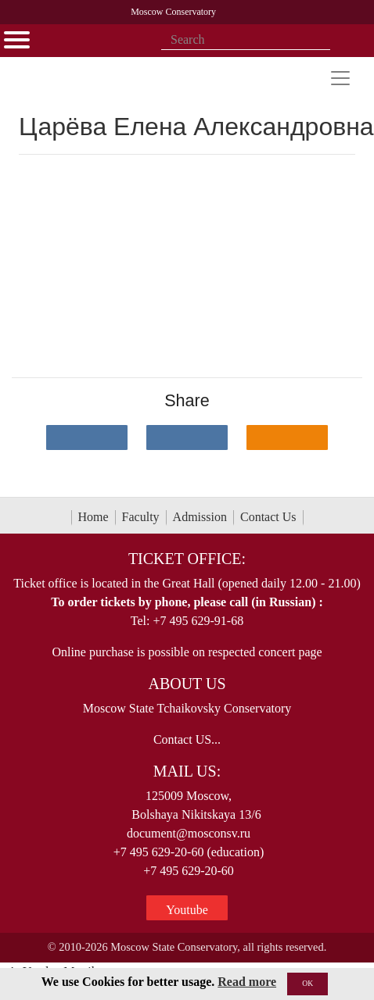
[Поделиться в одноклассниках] (287, 437)
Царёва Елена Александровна (196, 126)
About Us (186, 683)
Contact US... (187, 739)
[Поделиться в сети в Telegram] (187, 437)
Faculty (141, 516)
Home (93, 516)
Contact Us (268, 516)
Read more (247, 981)
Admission (200, 516)
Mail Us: (187, 771)
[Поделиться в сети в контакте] (87, 437)
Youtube (187, 909)
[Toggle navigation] (340, 78)
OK (307, 983)
